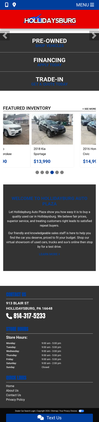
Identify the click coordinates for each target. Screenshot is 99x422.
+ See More (89, 108)
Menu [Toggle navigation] (85, 5)
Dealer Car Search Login (25, 411)
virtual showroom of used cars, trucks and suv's (38, 242)
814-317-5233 (30, 315)
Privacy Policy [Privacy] (15, 399)
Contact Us (13, 395)
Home (10, 386)
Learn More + (49, 254)
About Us (12, 390)
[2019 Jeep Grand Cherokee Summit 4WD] (42, 129)
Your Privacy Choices (71, 411)
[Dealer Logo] (49, 19)
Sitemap (54, 411)
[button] (5, 35)
